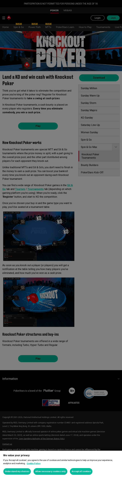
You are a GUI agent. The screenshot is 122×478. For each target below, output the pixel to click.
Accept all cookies (81, 471)
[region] (61, 464)
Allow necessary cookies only (50, 471)
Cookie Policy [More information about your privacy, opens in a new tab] (34, 463)
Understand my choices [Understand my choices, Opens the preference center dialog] (17, 471)
